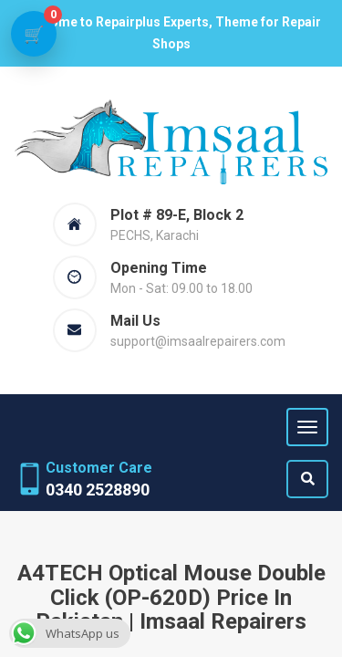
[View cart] (34, 34)
